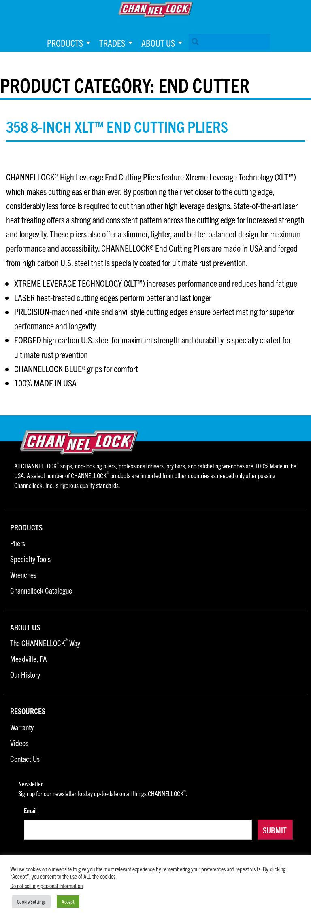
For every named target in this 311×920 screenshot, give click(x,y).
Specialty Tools (30, 559)
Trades (112, 42)
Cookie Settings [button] (31, 901)
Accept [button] (68, 901)
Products (65, 42)
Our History (25, 675)
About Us (158, 42)
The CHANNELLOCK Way (45, 643)
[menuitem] (66, 43)
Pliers (17, 543)
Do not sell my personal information (46, 885)
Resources (27, 711)
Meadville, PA (28, 659)
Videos (19, 743)
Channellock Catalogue (41, 591)
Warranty (22, 727)
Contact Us (25, 759)
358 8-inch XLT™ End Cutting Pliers (117, 126)
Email (30, 810)
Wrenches (23, 575)
